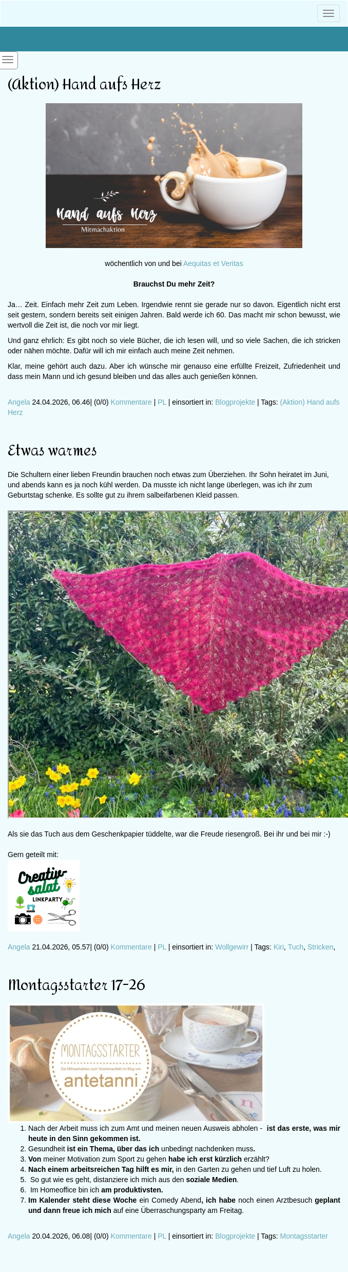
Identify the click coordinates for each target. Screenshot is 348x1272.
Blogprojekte (235, 402)
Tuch (296, 947)
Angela (19, 402)
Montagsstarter (304, 1236)
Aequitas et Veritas (213, 263)
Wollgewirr (231, 947)
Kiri (279, 947)
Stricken (320, 947)
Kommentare (131, 402)
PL (162, 402)
